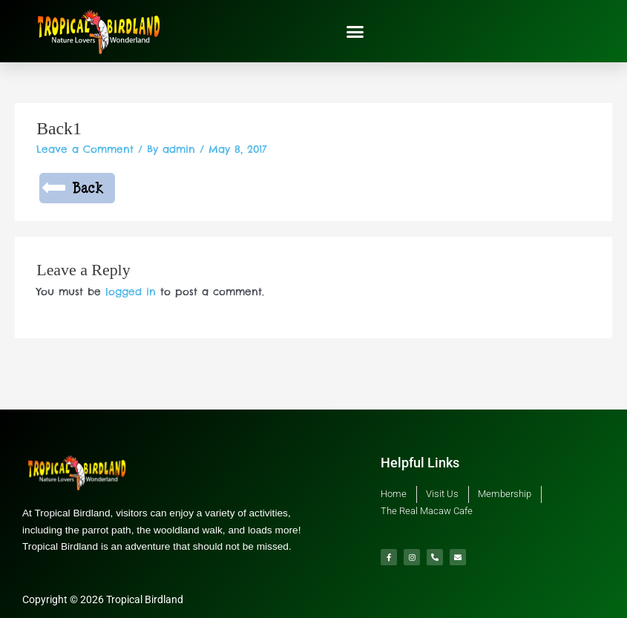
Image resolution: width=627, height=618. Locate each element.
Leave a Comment (85, 149)
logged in (130, 291)
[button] (355, 31)
